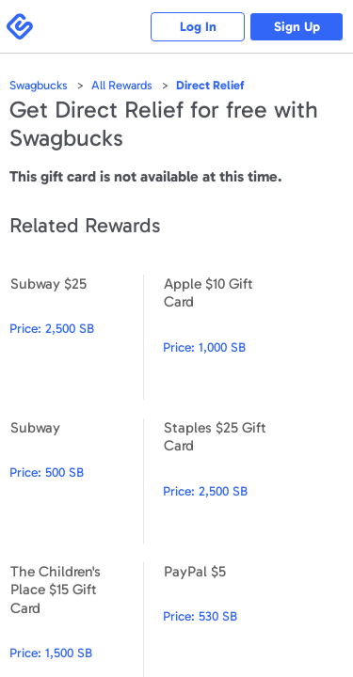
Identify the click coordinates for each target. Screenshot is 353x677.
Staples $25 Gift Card (230, 480)
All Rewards (121, 85)
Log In (198, 27)
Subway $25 (76, 337)
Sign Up (297, 27)
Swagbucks (38, 85)
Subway (76, 480)
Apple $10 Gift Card (230, 337)
